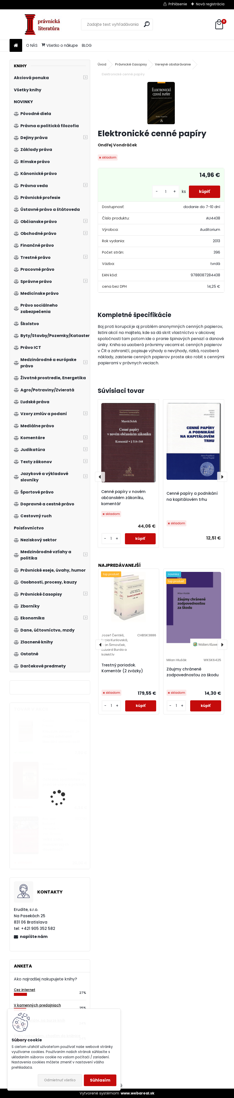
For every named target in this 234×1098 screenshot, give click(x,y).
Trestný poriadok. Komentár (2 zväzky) (122, 668)
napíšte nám (34, 936)
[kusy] (166, 191)
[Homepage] (16, 45)
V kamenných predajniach (37, 1005)
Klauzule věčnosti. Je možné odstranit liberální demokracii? (61, 736)
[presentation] (100, 477)
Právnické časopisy (131, 64)
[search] (147, 24)
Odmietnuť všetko (60, 1080)
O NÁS (32, 45)
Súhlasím (100, 1080)
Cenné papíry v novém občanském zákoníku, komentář (123, 497)
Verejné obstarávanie (173, 64)
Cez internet (24, 990)
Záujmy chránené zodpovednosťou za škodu (192, 672)
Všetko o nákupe (60, 45)
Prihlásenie (178, 4)
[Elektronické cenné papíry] (161, 103)
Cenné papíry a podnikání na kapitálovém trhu (192, 496)
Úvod (102, 64)
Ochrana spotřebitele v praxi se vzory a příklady (64, 782)
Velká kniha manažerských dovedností (56, 844)
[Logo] (44, 24)
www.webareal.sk (137, 1093)
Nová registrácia (210, 4)
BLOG (87, 45)
